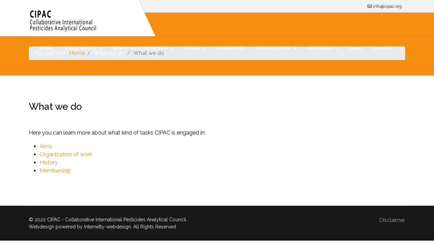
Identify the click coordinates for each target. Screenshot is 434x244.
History (49, 162)
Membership (55, 170)
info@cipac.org (387, 6)
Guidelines (231, 47)
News (120, 47)
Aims (46, 146)
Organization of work (66, 154)
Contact (385, 47)
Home (47, 47)
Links (355, 47)
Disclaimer (392, 220)
